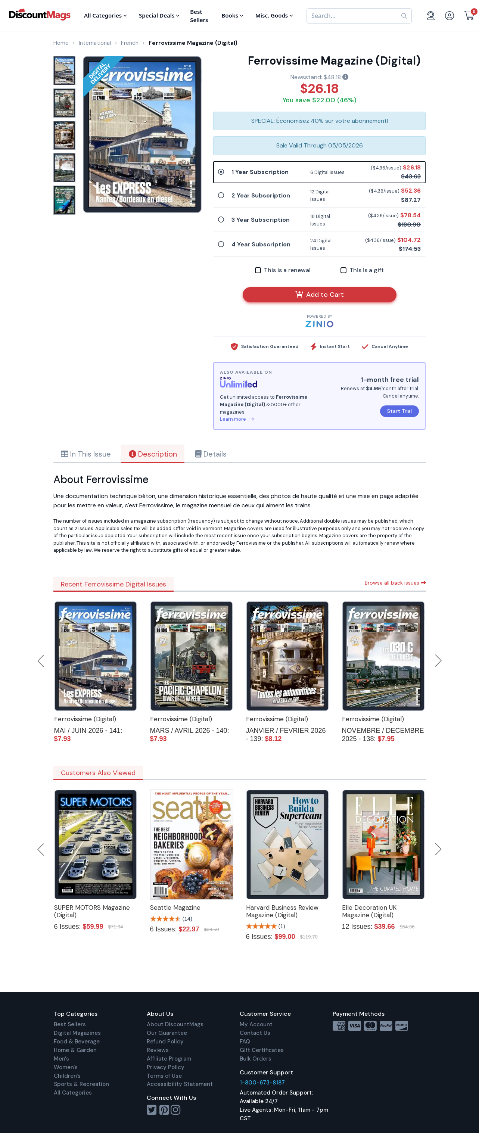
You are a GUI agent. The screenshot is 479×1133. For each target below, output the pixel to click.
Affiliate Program (169, 1058)
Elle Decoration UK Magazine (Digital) (369, 911)
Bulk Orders (255, 1058)
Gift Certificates (262, 1050)
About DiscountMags (175, 1024)
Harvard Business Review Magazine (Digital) (282, 911)
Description (153, 454)
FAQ (245, 1041)
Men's (61, 1058)
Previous (41, 660)
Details (211, 454)
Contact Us (255, 1033)
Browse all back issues (395, 582)
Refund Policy (165, 1041)
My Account (256, 1024)
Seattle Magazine (175, 907)
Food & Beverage (77, 1041)
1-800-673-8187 (262, 1082)
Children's (67, 1076)
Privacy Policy (165, 1067)
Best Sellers (70, 1024)
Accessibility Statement (180, 1084)
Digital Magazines (77, 1033)
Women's (66, 1067)
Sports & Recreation (81, 1084)
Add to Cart (319, 294)
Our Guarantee (167, 1033)
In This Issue (86, 454)
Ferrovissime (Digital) (85, 719)
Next (438, 660)
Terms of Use (164, 1076)
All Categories (73, 1092)
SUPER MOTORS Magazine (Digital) (92, 911)
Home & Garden (75, 1050)
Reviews (158, 1050)
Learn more (237, 419)
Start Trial (399, 411)
